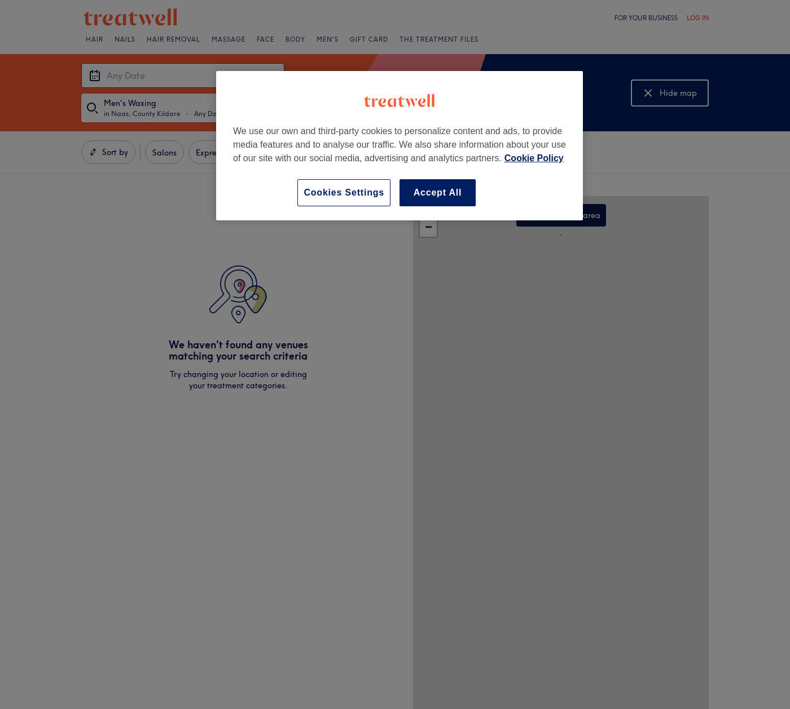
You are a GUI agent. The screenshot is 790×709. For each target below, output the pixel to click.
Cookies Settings (344, 192)
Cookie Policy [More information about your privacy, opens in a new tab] (534, 158)
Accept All (438, 192)
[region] (399, 145)
